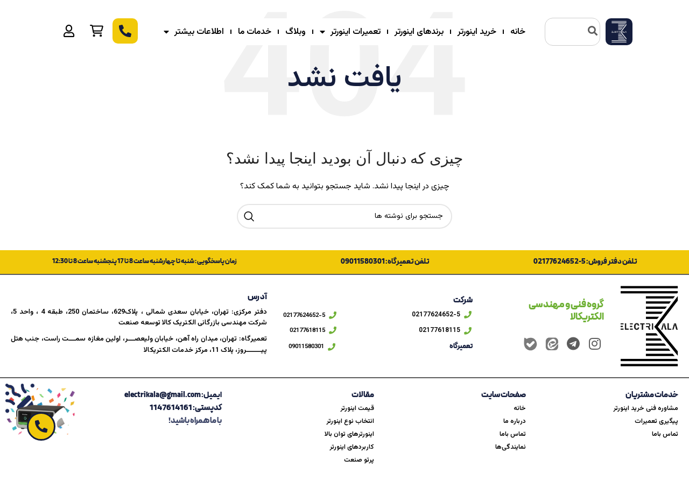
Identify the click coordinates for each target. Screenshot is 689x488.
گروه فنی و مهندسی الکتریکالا (566, 311)
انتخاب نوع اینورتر (349, 421)
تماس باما (663, 434)
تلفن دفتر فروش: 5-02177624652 (582, 262)
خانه (517, 32)
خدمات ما (254, 32)
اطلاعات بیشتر (194, 32)
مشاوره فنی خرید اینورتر (644, 408)
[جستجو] (344, 216)
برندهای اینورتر (419, 32)
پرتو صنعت (357, 460)
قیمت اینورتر (356, 408)
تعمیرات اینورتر (350, 32)
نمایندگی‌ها (509, 447)
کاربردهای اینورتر (350, 447)
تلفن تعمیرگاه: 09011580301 (379, 262)
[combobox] (572, 32)
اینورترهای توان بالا (348, 434)
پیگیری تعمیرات (655, 421)
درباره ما (514, 421)
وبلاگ (295, 32)
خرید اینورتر (477, 32)
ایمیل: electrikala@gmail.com (169, 395)
